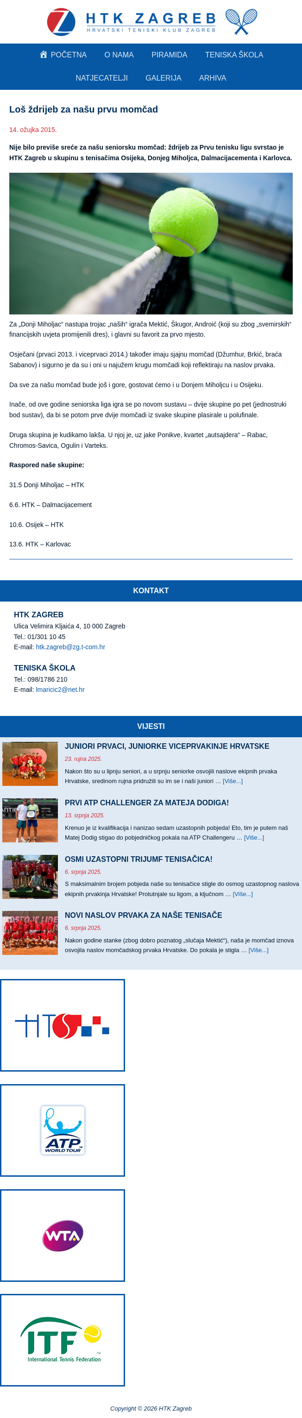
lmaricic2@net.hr (60, 689)
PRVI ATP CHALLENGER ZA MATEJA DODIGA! (147, 803)
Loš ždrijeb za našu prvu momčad (83, 109)
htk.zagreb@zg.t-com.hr (70, 647)
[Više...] (233, 781)
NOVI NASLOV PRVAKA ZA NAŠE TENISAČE (143, 915)
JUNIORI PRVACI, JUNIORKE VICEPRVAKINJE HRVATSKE (167, 746)
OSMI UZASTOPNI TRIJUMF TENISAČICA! (139, 859)
